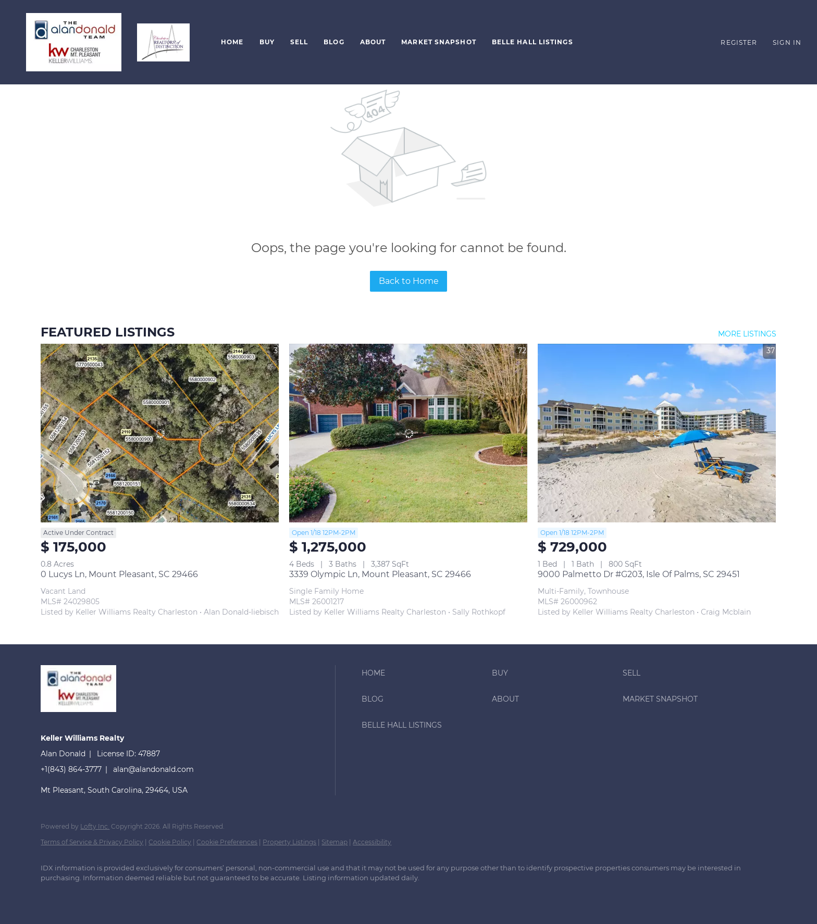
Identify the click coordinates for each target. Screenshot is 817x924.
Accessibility (372, 842)
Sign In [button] (787, 42)
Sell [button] (299, 42)
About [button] (373, 42)
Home (232, 42)
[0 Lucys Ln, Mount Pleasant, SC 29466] (160, 433)
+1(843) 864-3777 (71, 769)
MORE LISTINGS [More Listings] (747, 334)
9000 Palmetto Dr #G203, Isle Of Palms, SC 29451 (639, 574)
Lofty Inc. (94, 826)
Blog (334, 42)
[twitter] (113, 895)
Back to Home (409, 281)
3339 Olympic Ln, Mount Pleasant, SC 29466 (380, 574)
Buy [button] (267, 42)
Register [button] (739, 42)
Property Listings (289, 842)
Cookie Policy (169, 842)
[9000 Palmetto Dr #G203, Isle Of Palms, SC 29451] (657, 433)
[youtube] (174, 895)
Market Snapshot (438, 42)
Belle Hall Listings (532, 42)
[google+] (204, 895)
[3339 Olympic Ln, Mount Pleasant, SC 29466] (408, 433)
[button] (73, 42)
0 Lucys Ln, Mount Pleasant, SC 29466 (119, 574)
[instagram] (143, 895)
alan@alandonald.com (153, 769)
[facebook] (53, 895)
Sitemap (334, 842)
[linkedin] (83, 895)
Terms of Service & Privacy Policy (92, 842)
